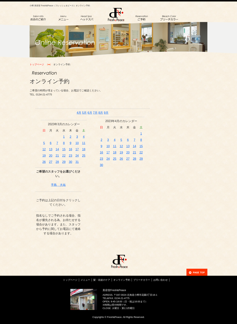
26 (44, 161)
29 (64, 161)
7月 (95, 112)
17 (77, 149)
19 (44, 155)
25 (83, 155)
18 (83, 149)
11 (83, 143)
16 (70, 149)
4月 (79, 112)
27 (50, 161)
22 (64, 155)
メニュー (85, 280)
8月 (101, 112)
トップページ (37, 64)
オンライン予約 (121, 280)
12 (44, 149)
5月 (84, 112)
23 (70, 155)
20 (50, 155)
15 (64, 149)
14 (57, 149)
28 (57, 161)
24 (77, 155)
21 (57, 155)
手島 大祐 (58, 184)
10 (77, 143)
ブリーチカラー (141, 280)
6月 (90, 112)
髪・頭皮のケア (101, 280)
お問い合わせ (160, 280)
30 (70, 161)
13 (50, 149)
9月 (106, 112)
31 (77, 161)
